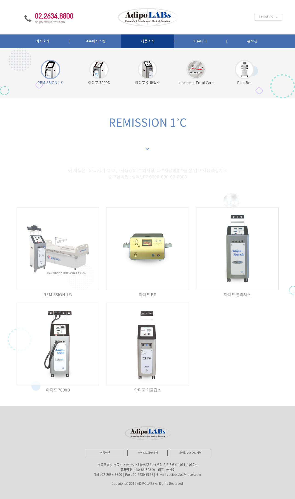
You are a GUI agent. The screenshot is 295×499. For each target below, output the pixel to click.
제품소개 (148, 41)
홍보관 (252, 41)
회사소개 (43, 41)
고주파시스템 (95, 41)
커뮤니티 (200, 41)
